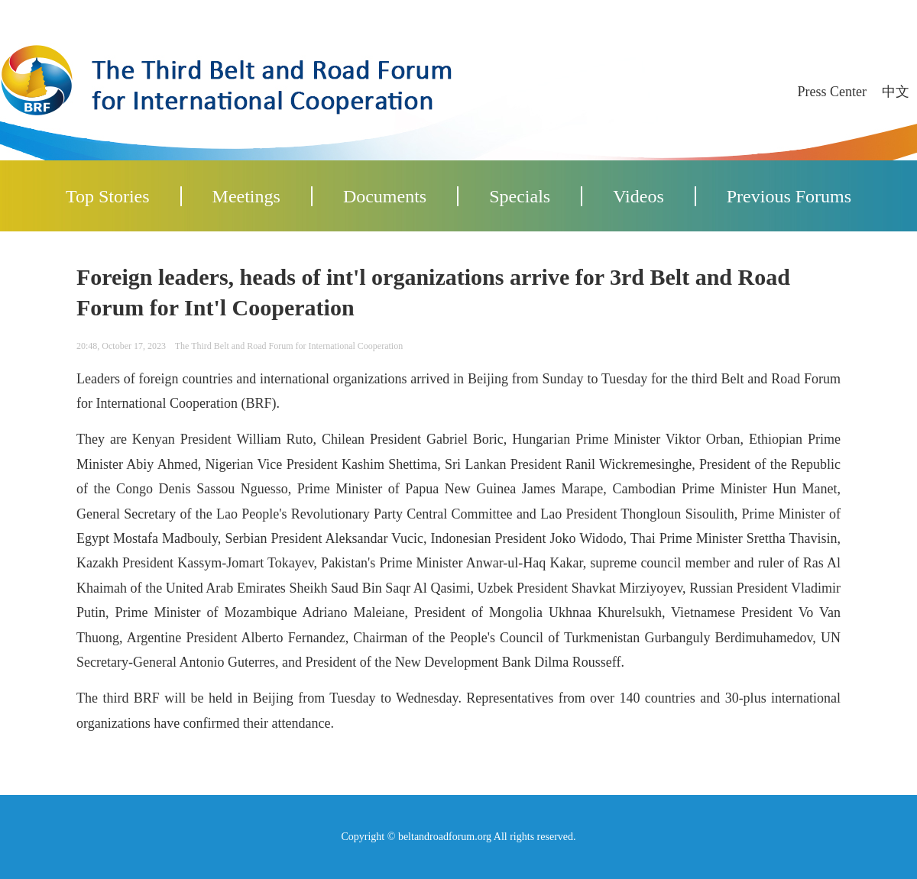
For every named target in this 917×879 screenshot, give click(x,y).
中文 (895, 91)
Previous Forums (789, 196)
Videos (638, 196)
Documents (384, 196)
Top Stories (108, 196)
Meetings (246, 196)
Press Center (832, 91)
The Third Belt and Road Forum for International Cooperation (289, 346)
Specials (519, 196)
